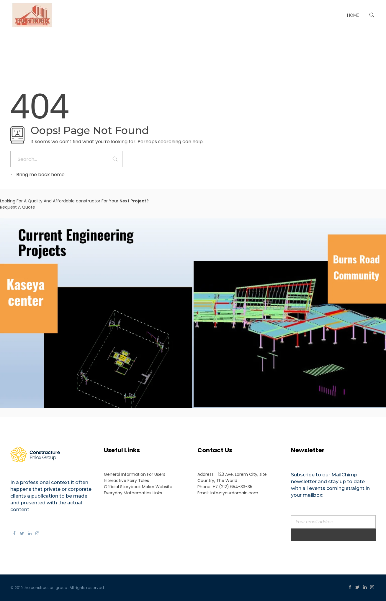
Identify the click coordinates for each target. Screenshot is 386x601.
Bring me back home (37, 174)
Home (353, 15)
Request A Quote (17, 207)
